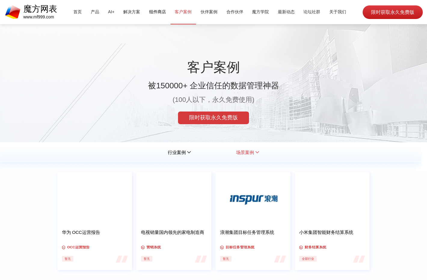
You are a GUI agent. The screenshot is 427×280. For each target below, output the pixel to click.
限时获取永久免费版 (392, 12)
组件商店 (157, 11)
